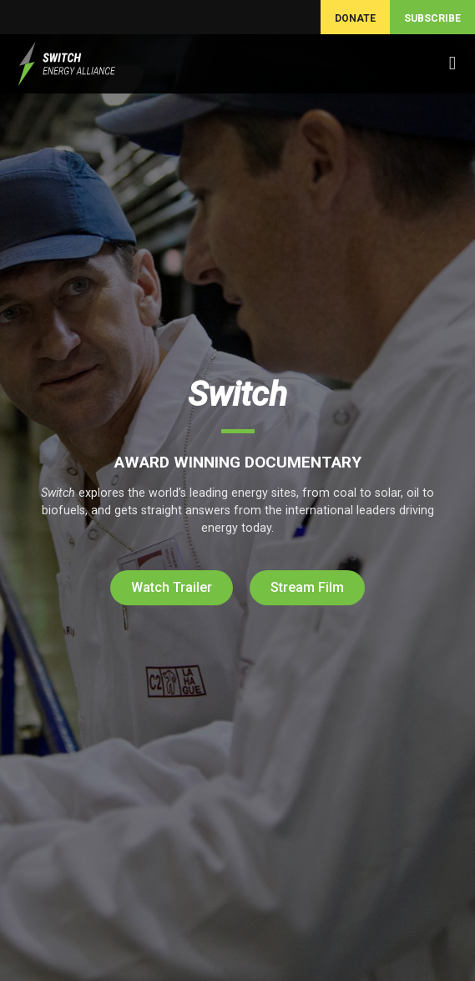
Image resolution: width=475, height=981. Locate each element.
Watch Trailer (171, 587)
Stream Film (307, 587)
